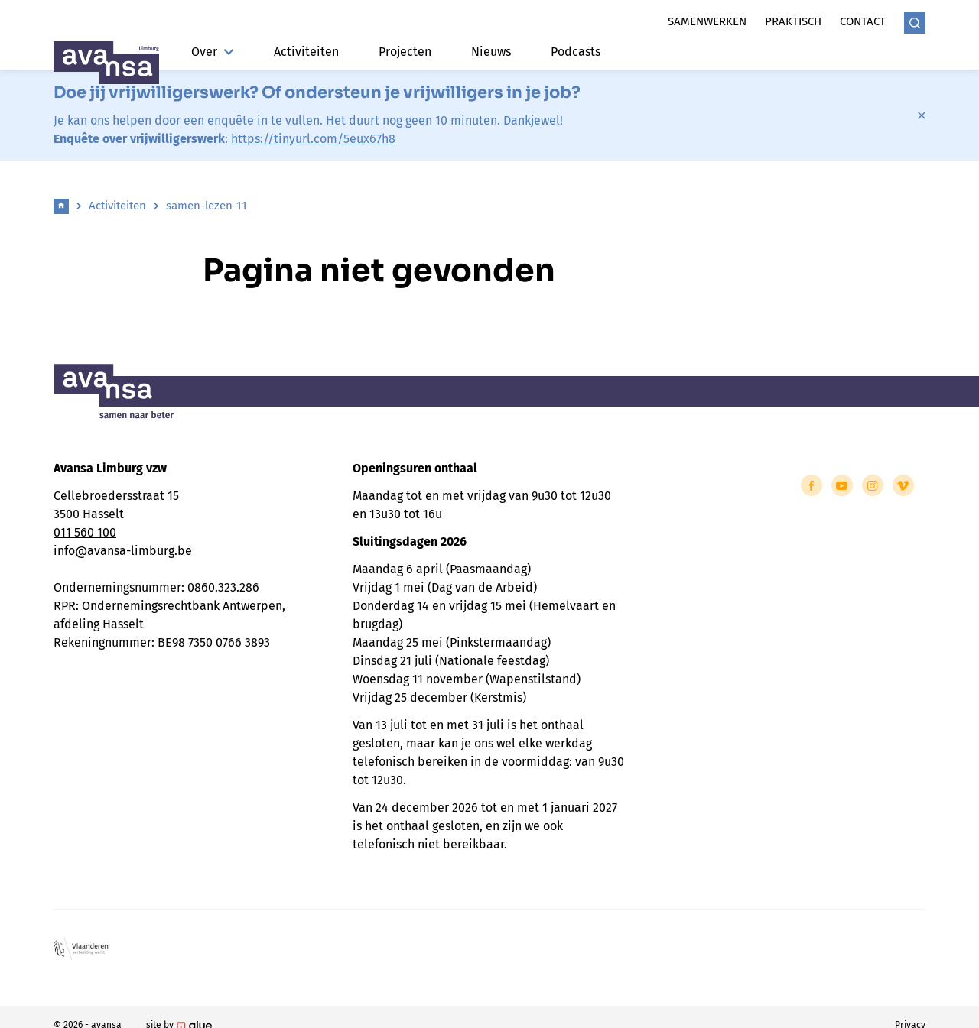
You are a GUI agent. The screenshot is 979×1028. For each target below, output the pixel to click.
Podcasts (575, 51)
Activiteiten (306, 51)
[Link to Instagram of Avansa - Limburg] (872, 485)
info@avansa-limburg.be (123, 550)
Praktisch (793, 21)
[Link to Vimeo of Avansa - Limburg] (903, 485)
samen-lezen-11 (206, 205)
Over (212, 51)
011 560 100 (85, 532)
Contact (863, 21)
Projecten (405, 51)
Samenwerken (707, 21)
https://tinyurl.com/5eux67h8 (313, 138)
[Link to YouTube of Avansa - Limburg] (842, 485)
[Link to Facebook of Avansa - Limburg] (811, 485)
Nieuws (491, 51)
